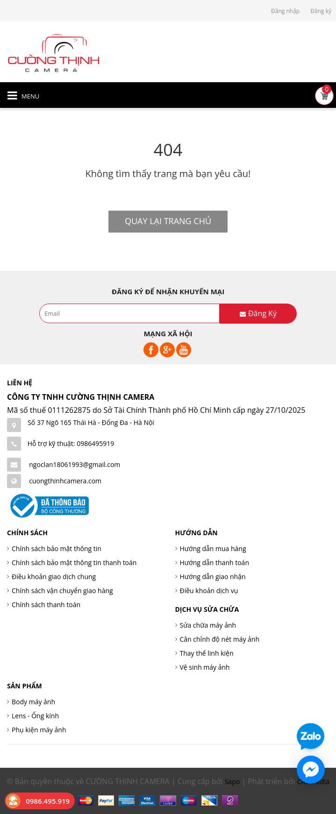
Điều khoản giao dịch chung (54, 576)
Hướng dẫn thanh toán (214, 562)
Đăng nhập (285, 11)
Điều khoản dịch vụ (209, 590)
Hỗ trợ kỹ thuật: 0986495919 (71, 443)
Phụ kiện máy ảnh (39, 729)
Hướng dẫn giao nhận (213, 576)
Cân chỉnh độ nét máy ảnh (220, 639)
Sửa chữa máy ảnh (208, 625)
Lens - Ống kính (35, 715)
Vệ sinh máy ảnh (205, 667)
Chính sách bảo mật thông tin (56, 548)
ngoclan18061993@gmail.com (74, 464)
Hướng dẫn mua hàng (213, 548)
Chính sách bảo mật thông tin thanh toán (74, 562)
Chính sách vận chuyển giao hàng (62, 590)
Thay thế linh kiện (207, 653)
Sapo (232, 781)
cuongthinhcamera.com (65, 480)
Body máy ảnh (33, 701)
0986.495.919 (48, 801)
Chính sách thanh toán (46, 604)
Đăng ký (320, 11)
